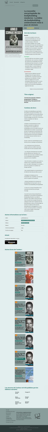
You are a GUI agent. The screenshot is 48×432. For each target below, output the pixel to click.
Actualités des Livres (10, 411)
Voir (16, 252)
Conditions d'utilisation (11, 420)
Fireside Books (25, 222)
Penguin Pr (18, 292)
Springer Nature (27, 402)
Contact (7, 416)
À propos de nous (9, 422)
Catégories (22, 2)
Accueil (11, 2)
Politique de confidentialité (9, 418)
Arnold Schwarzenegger (28, 220)
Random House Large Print (19, 359)
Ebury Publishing (19, 340)
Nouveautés (16, 2)
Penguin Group (18, 325)
